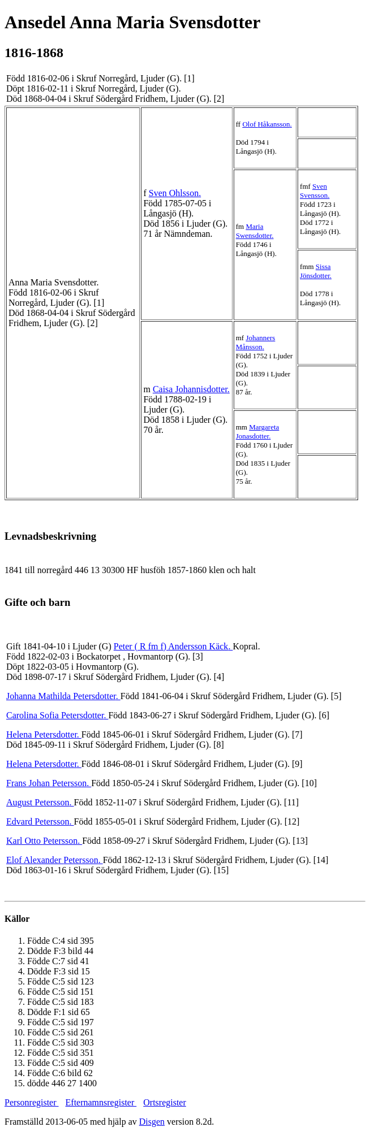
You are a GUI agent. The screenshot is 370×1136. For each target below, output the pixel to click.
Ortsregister (164, 1102)
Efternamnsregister (101, 1102)
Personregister (32, 1102)
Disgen (152, 1121)
